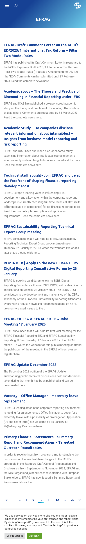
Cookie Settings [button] (15, 535)
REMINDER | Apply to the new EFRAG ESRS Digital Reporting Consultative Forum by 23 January (41, 268)
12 (57, 500)
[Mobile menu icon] (7, 5)
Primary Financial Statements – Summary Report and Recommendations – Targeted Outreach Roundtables (39, 442)
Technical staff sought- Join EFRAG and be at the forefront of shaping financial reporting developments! (42, 180)
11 (49, 500)
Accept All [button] (34, 535)
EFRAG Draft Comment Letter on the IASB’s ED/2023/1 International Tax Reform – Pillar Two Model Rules (41, 50)
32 (72, 500)
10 (40, 500)
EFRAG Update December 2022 (30, 365)
